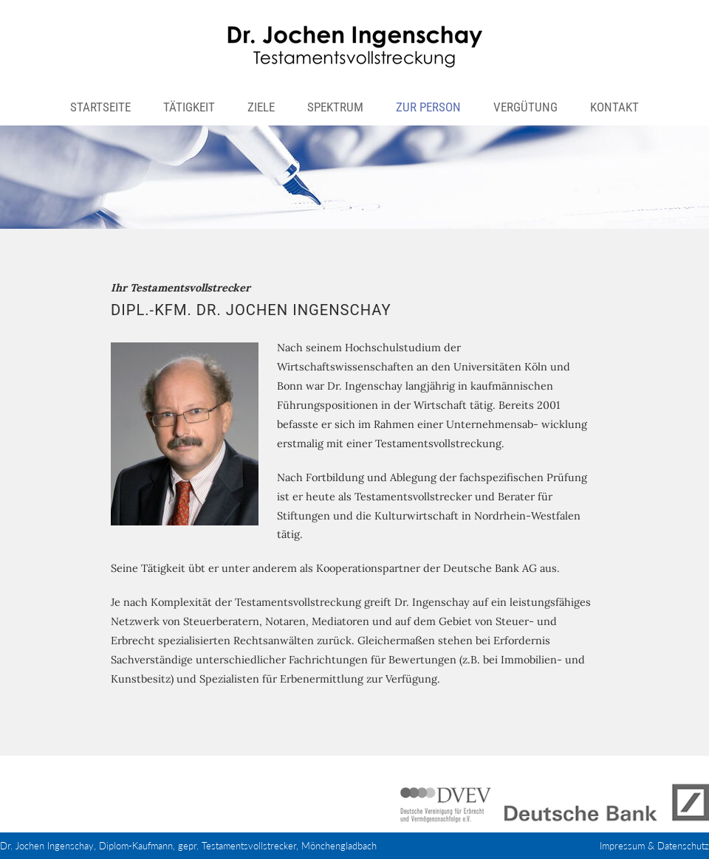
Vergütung (525, 107)
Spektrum (335, 107)
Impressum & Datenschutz (654, 846)
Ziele (261, 107)
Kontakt (614, 107)
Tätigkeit (189, 107)
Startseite (100, 107)
